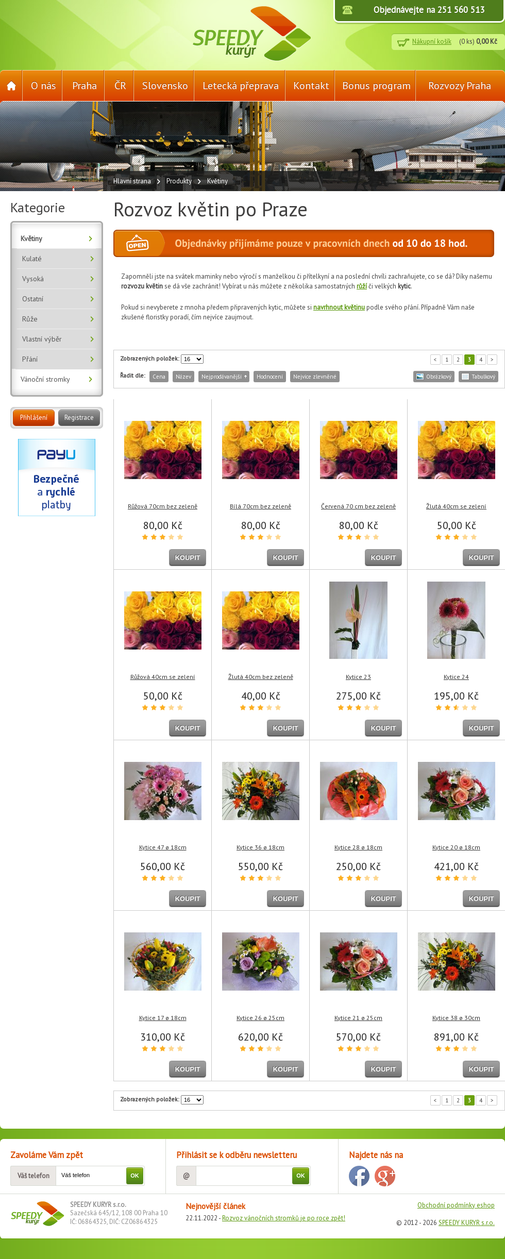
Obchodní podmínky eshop (456, 1205)
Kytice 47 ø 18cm (163, 847)
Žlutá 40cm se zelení (456, 506)
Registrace (79, 417)
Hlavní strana (132, 181)
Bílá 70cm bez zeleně (260, 506)
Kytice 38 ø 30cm (456, 1018)
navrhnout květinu (339, 307)
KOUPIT (187, 558)
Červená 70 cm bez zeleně (358, 506)
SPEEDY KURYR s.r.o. (467, 1222)
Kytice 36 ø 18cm (260, 847)
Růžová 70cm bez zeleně (162, 506)
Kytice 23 (358, 676)
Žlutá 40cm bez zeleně (260, 676)
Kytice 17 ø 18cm (163, 1018)
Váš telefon (33, 1175)
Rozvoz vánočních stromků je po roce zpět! (283, 1218)
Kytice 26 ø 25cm (260, 1018)
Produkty (179, 181)
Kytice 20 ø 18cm (456, 847)
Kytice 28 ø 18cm (358, 847)
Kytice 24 (456, 676)
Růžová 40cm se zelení (162, 676)
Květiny (217, 181)
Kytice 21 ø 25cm (358, 1018)
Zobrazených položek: (149, 358)
